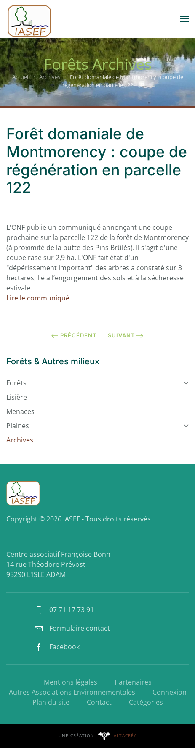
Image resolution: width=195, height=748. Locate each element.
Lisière (16, 397)
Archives (19, 440)
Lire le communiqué (37, 298)
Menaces (20, 411)
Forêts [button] (97, 382)
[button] (184, 19)
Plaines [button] (97, 425)
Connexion (169, 692)
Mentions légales (70, 682)
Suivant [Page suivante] (126, 335)
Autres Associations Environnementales (72, 692)
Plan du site (50, 702)
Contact (99, 702)
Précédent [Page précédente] (73, 335)
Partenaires (133, 682)
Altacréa (125, 735)
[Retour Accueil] (29, 19)
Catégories (146, 702)
